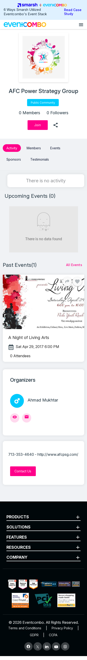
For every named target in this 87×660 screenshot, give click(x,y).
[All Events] (74, 265)
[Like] (77, 281)
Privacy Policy (62, 628)
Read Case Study (72, 12)
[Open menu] (81, 24)
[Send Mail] (26, 418)
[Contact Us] (23, 471)
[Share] (67, 281)
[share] (55, 125)
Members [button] (34, 148)
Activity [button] (11, 148)
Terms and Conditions (24, 628)
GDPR (34, 635)
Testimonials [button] (39, 159)
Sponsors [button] (13, 159)
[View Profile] (14, 418)
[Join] (38, 125)
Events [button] (55, 148)
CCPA (53, 635)
